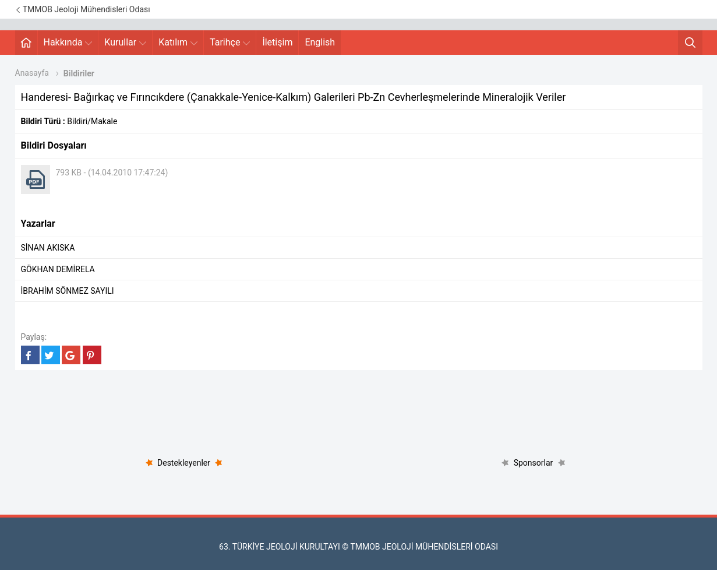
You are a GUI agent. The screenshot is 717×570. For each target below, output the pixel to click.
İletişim (277, 42)
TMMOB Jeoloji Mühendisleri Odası (82, 9)
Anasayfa (32, 73)
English (320, 42)
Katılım (177, 42)
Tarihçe (230, 42)
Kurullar (125, 42)
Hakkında (68, 42)
